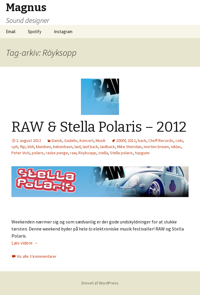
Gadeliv (70, 140)
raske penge (57, 152)
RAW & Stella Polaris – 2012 (99, 126)
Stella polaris (121, 152)
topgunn (142, 152)
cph (14, 146)
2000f (121, 140)
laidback (107, 146)
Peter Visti (20, 152)
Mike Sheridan (129, 146)
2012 (132, 140)
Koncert (86, 140)
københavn (62, 146)
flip (23, 146)
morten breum (156, 146)
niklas (176, 146)
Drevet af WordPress (100, 283)
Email (10, 31)
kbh (31, 146)
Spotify (34, 31)
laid (77, 146)
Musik (101, 140)
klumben (43, 146)
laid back (90, 146)
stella (103, 152)
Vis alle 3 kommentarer (37, 256)
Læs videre (24, 243)
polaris (38, 152)
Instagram (63, 31)
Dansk (57, 140)
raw (73, 152)
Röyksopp (87, 152)
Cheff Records (160, 140)
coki (179, 140)
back (142, 140)
